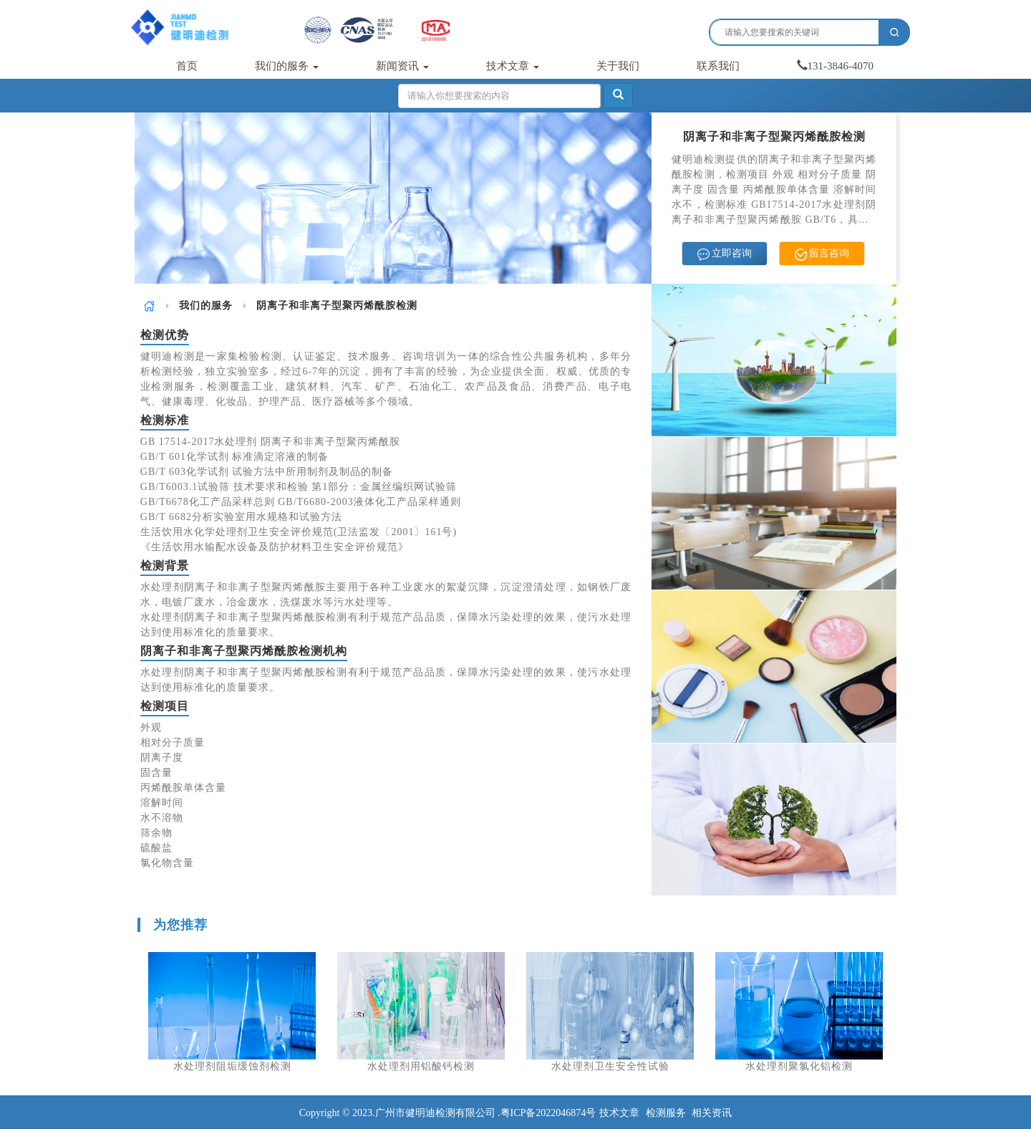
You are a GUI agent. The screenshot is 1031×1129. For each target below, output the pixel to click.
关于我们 (617, 66)
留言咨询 (822, 254)
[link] (149, 305)
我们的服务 (287, 66)
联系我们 (718, 66)
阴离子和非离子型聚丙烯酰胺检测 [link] (336, 305)
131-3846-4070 (835, 66)
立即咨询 (724, 254)
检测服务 (666, 1113)
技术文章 (512, 66)
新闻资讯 (402, 66)
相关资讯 (712, 1113)
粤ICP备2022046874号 (548, 1113)
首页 (187, 66)
